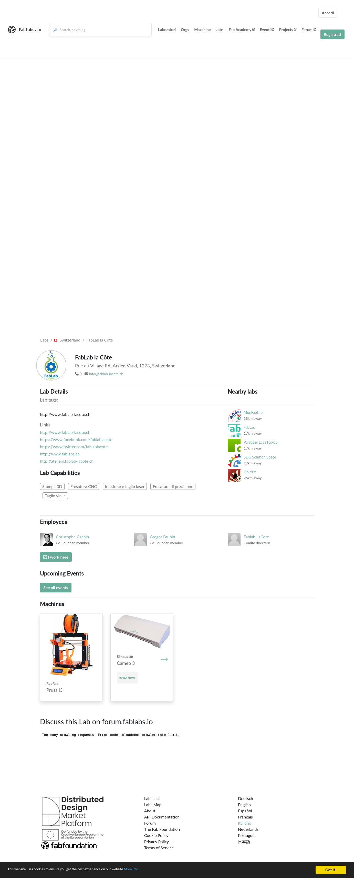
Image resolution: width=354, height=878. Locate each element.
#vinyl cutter (127, 677)
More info (157, 870)
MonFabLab (253, 412)
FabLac (249, 427)
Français (245, 816)
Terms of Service (159, 847)
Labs (44, 339)
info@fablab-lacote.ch (106, 374)
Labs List (152, 798)
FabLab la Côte (99, 339)
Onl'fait (250, 472)
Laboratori (167, 29)
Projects (287, 29)
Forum (308, 29)
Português (247, 835)
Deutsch (245, 798)
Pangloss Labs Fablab (260, 442)
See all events (55, 587)
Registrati (332, 34)
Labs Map (153, 804)
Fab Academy (242, 29)
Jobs (220, 29)
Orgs (185, 29)
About (149, 810)
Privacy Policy (156, 841)
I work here (55, 556)
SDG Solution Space (260, 457)
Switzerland (67, 339)
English (244, 804)
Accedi (328, 12)
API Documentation (162, 816)
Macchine (202, 29)
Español (245, 810)
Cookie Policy (156, 835)
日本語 (244, 841)
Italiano (244, 823)
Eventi (267, 29)
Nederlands (248, 829)
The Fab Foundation (162, 829)
